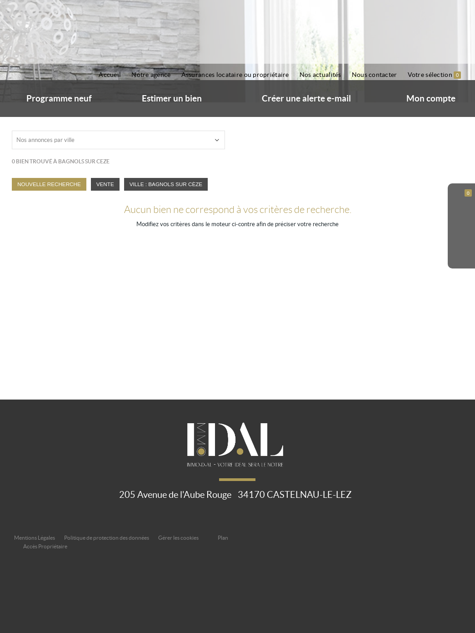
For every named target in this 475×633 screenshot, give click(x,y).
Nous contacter (374, 74)
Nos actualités (320, 74)
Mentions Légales (34, 538)
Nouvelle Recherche (49, 184)
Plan (223, 538)
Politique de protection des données (106, 538)
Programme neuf (59, 98)
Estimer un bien (172, 98)
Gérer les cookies (178, 538)
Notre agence (150, 74)
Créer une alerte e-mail (306, 98)
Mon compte (430, 98)
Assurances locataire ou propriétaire (235, 74)
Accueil (110, 74)
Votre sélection (434, 75)
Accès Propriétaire (45, 546)
